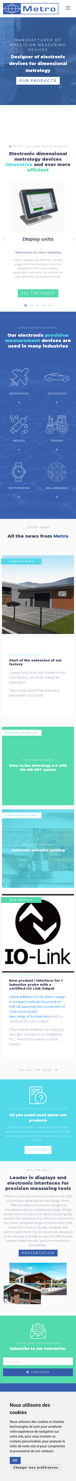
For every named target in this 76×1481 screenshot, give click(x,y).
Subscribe (38, 1372)
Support (38, 1150)
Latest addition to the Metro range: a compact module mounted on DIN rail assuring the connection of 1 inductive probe (37, 1004)
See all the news (38, 1069)
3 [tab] (39, 306)
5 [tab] (51, 306)
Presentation (38, 1253)
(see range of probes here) (30, 1016)
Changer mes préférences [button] (36, 1467)
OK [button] (15, 1460)
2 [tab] (33, 306)
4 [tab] (45, 306)
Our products (38, 81)
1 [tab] (27, 306)
